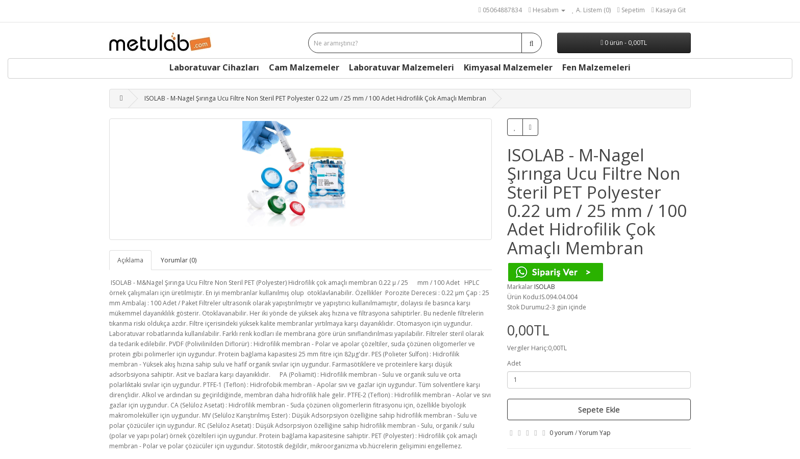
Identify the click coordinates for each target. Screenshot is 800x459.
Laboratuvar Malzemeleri (401, 67)
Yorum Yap (595, 432)
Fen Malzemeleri (596, 67)
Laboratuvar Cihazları (214, 67)
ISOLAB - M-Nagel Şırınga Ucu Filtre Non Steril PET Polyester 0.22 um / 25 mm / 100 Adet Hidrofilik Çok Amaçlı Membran (315, 98)
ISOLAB (544, 286)
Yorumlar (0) (178, 260)
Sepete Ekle (599, 409)
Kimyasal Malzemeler (508, 67)
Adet (514, 363)
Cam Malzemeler (304, 67)
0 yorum (561, 432)
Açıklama (130, 260)
